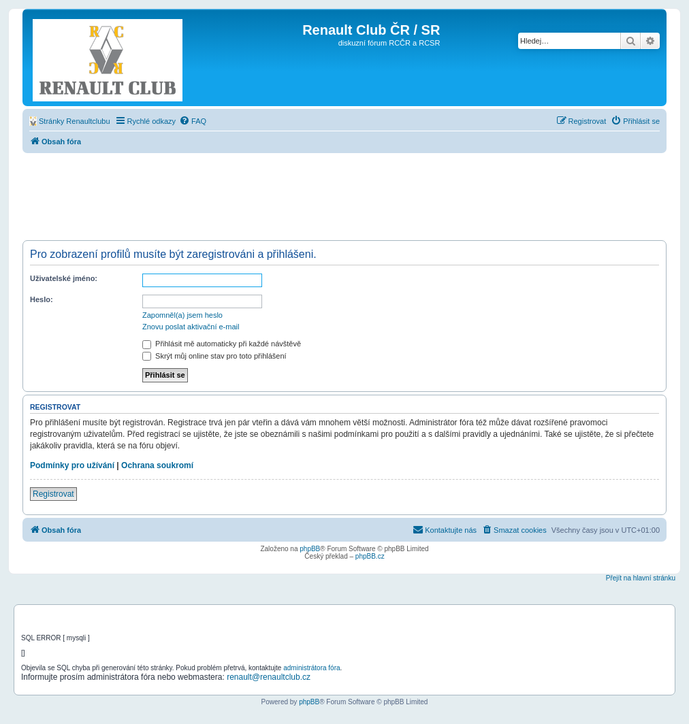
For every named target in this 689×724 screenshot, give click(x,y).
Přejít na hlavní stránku (640, 578)
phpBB (310, 549)
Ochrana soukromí (157, 465)
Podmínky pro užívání (72, 465)
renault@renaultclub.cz (268, 677)
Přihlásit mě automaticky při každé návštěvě (221, 344)
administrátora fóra (311, 668)
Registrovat (53, 494)
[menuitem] (69, 121)
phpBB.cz (370, 556)
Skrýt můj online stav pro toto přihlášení (214, 356)
